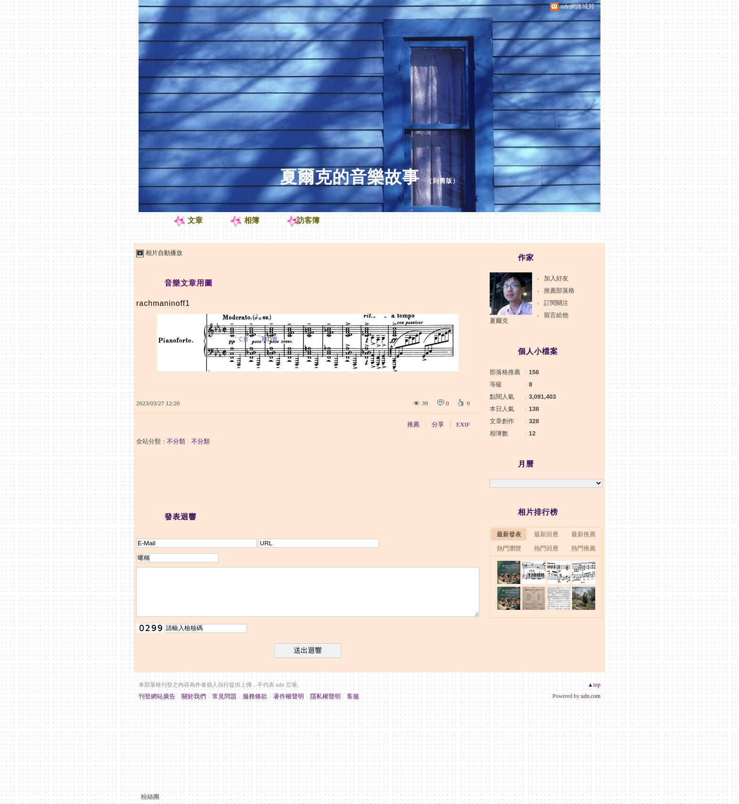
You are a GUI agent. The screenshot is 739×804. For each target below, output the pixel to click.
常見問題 (224, 696)
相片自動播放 (164, 252)
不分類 (176, 441)
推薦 (413, 424)
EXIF (463, 424)
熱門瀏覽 (509, 548)
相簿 (251, 220)
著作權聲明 (288, 696)
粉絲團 (150, 796)
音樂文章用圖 (188, 283)
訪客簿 (308, 220)
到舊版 (442, 180)
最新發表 (509, 534)
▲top (594, 684)
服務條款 (255, 696)
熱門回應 (546, 548)
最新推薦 (583, 534)
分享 (438, 424)
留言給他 (556, 315)
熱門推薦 (583, 548)
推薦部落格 (559, 290)
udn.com (590, 696)
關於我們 (193, 696)
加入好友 (556, 278)
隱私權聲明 (325, 696)
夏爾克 (499, 320)
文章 (195, 220)
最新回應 (546, 534)
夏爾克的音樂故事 (349, 177)
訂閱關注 (556, 302)
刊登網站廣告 (157, 696)
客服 (353, 696)
